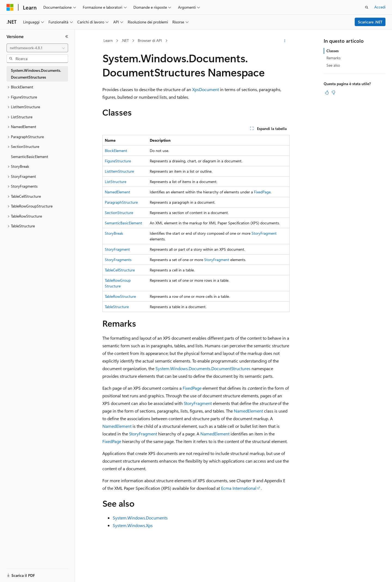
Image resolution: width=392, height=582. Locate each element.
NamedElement (117, 191)
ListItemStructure (119, 171)
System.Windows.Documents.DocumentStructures (202, 368)
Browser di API (150, 40)
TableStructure (117, 306)
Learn (108, 40)
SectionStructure (119, 212)
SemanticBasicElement (123, 222)
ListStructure (115, 181)
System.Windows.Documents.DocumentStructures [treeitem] (36, 74)
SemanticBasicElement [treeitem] (29, 156)
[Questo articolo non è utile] (333, 92)
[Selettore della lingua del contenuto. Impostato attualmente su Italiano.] (18, 573)
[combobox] (37, 48)
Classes (332, 50)
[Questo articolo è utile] (327, 92)
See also (333, 65)
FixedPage (262, 191)
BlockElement (116, 150)
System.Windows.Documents (140, 518)
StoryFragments (118, 259)
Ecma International (238, 488)
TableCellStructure (120, 270)
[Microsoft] (10, 7)
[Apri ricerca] (366, 7)
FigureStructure (118, 160)
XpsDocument (205, 89)
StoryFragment (264, 233)
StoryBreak (114, 233)
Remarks (333, 57)
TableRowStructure (120, 296)
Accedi (379, 7)
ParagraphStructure (121, 202)
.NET (125, 40)
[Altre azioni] (285, 40)
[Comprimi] (66, 36)
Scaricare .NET (370, 21)
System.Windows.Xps (133, 525)
